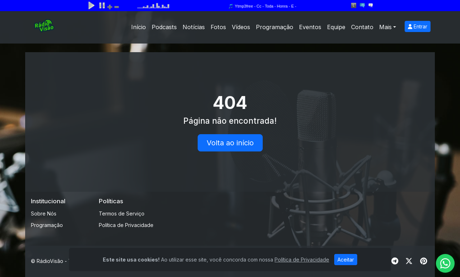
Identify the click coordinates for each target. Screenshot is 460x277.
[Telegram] (394, 261)
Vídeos (241, 27)
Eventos (310, 27)
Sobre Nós (43, 213)
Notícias (194, 27)
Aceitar (345, 259)
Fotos (218, 27)
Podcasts (164, 27)
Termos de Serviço (121, 213)
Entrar (417, 26)
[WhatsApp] (445, 263)
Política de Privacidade (126, 225)
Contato (362, 27)
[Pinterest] (423, 261)
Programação (274, 27)
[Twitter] (409, 261)
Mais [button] (385, 27)
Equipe (336, 27)
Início (138, 27)
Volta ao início (230, 142)
